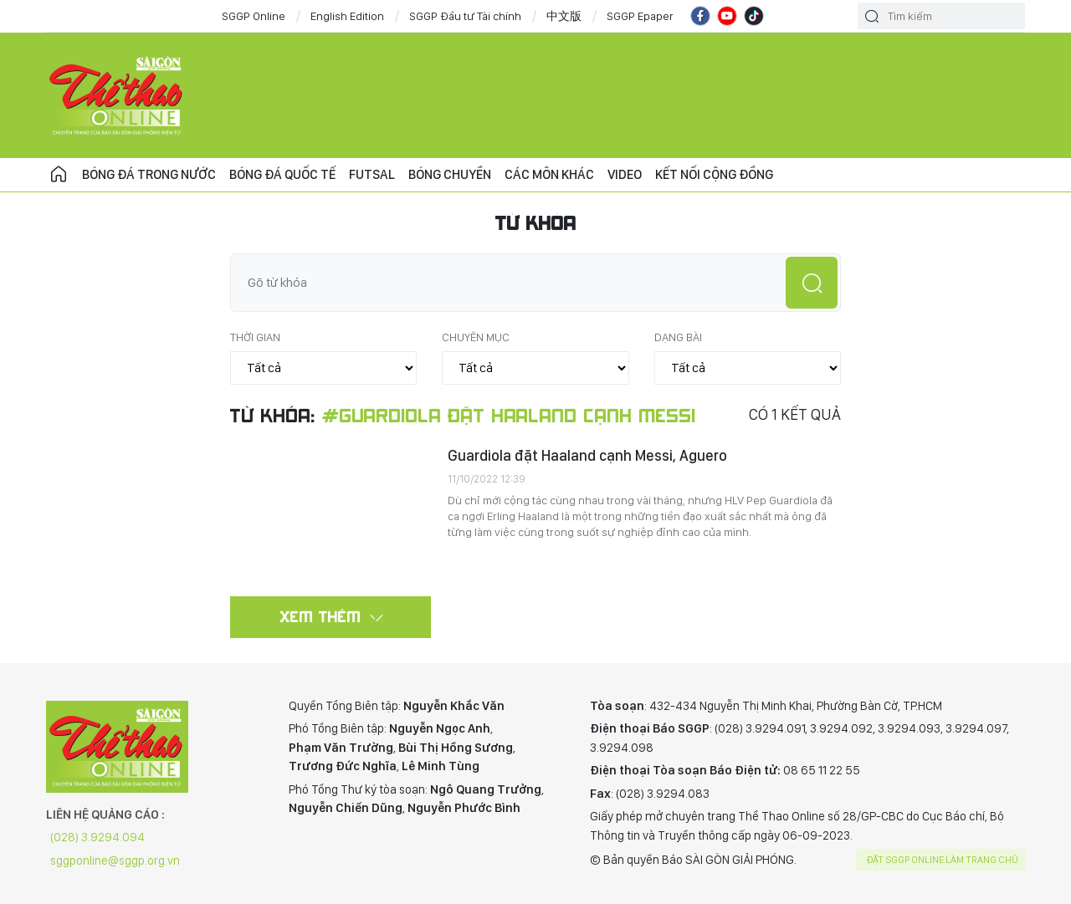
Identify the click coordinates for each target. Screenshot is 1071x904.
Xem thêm (320, 616)
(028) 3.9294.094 (97, 837)
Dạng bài (678, 337)
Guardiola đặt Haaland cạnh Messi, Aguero (587, 455)
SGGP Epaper (640, 16)
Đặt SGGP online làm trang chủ (942, 860)
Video (624, 174)
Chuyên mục (476, 337)
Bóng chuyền (449, 174)
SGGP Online (253, 16)
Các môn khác (549, 174)
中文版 (564, 16)
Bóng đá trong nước (149, 174)
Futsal (372, 174)
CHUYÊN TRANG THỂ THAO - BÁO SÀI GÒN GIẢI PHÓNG (117, 95)
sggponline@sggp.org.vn (115, 860)
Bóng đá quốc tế (282, 174)
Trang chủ (58, 175)
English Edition (347, 16)
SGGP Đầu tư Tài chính (465, 16)
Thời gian (255, 337)
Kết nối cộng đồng (714, 174)
